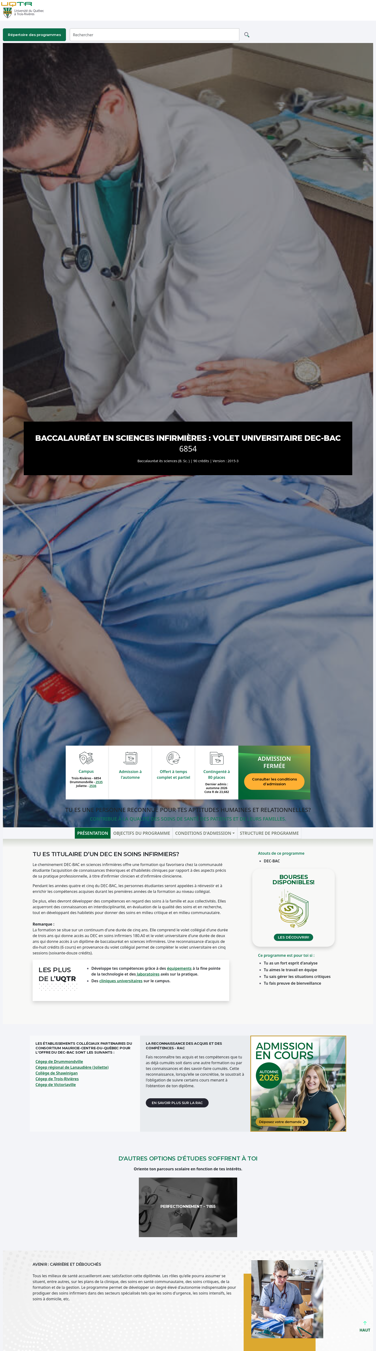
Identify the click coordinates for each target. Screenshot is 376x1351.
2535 (99, 782)
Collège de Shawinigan (56, 1073)
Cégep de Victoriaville (55, 1084)
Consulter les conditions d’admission (274, 781)
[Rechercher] (154, 34)
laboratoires (148, 974)
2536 (92, 786)
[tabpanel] (188, 931)
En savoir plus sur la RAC (177, 1103)
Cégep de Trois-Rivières (57, 1078)
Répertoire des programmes (34, 34)
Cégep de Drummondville (59, 1061)
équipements (179, 968)
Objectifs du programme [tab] (141, 833)
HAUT (364, 1328)
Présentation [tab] (92, 833)
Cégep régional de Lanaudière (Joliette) (72, 1067)
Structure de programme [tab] (269, 833)
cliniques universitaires (120, 980)
